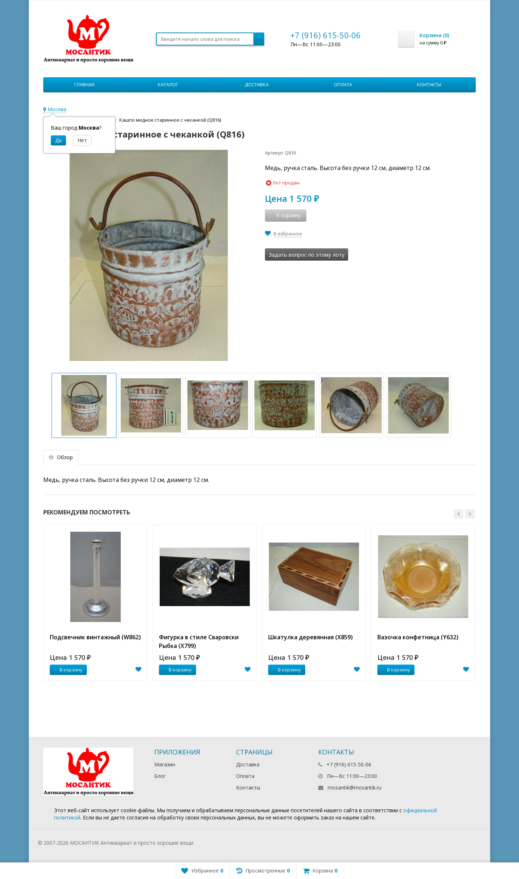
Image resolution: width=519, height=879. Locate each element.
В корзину (67, 669)
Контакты (429, 84)
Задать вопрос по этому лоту (307, 254)
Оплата (343, 84)
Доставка (257, 84)
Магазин (164, 764)
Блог (160, 776)
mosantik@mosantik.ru (354, 787)
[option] (95, 603)
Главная (84, 84)
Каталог (168, 84)
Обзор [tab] (61, 457)
